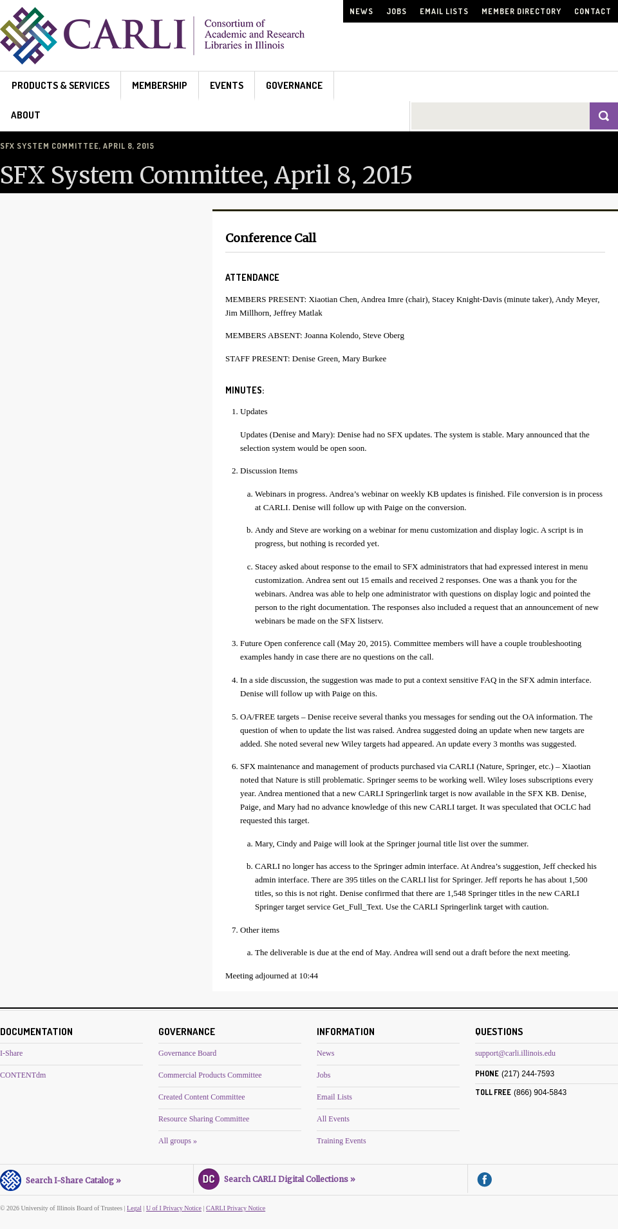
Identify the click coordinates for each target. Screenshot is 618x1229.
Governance (294, 85)
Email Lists (444, 11)
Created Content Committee (201, 1096)
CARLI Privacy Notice (235, 1208)
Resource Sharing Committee (203, 1118)
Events (226, 85)
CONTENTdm (23, 1075)
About (26, 115)
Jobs (396, 11)
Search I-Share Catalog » (60, 1178)
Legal (134, 1208)
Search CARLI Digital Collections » (276, 1177)
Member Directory (521, 11)
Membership (159, 85)
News (361, 11)
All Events (333, 1118)
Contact (593, 11)
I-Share (11, 1053)
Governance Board (187, 1053)
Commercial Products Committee (210, 1075)
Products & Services (60, 85)
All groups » (177, 1140)
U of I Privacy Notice (173, 1208)
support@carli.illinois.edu (515, 1053)
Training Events (341, 1140)
